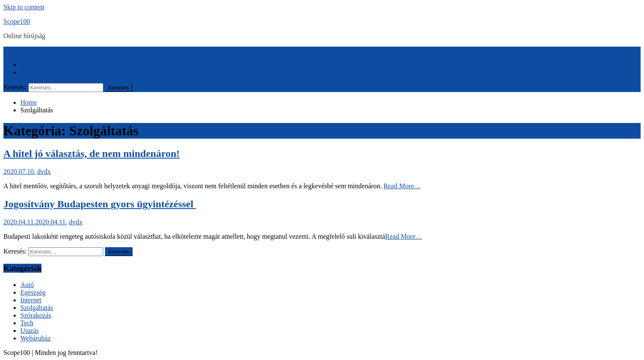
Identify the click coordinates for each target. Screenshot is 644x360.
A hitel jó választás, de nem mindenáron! (91, 153)
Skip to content (23, 7)
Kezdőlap (33, 64)
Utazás (29, 330)
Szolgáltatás (36, 307)
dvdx (44, 171)
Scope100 (16, 21)
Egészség (33, 292)
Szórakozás (35, 315)
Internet (30, 300)
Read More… (402, 186)
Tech (26, 323)
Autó (27, 284)
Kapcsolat (33, 72)
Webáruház (35, 338)
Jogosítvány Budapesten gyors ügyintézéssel (99, 203)
